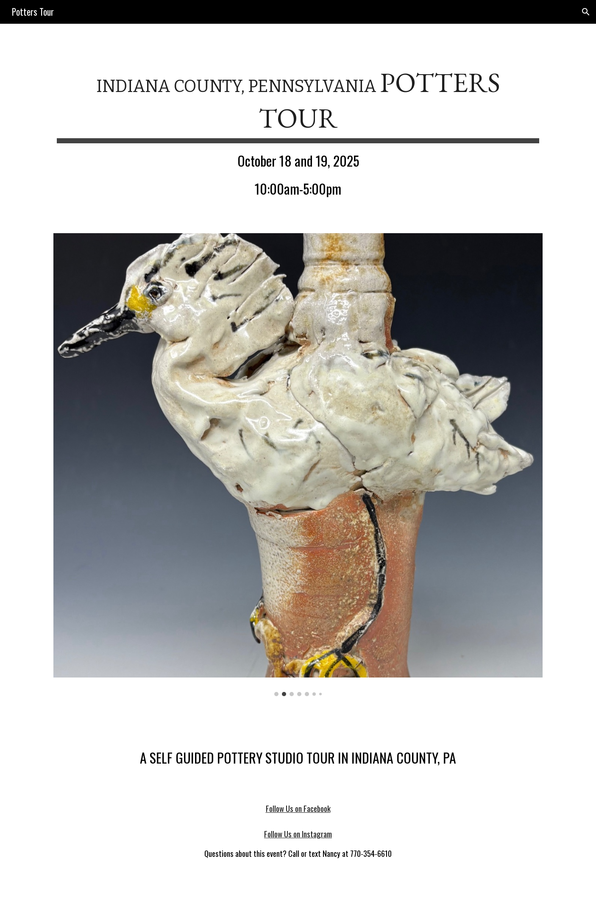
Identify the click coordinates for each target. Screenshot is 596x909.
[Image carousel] (298, 464)
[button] (586, 12)
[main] (298, 135)
